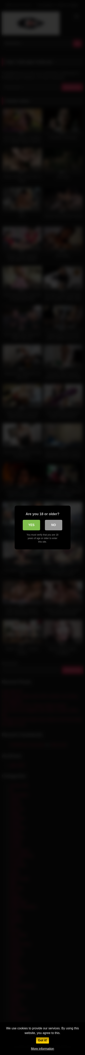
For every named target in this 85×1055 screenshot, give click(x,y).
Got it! (42, 1040)
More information (42, 1048)
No (53, 525)
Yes (31, 525)
